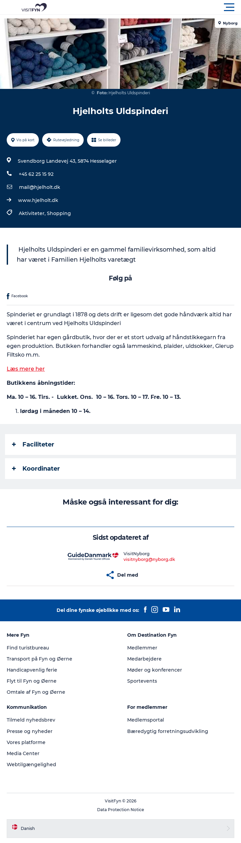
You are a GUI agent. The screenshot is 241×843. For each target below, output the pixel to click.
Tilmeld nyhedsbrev (31, 720)
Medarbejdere (144, 659)
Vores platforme (26, 742)
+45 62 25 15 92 (36, 174)
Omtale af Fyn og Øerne (36, 692)
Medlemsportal (145, 720)
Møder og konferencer (154, 670)
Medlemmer (142, 648)
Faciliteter (33, 444)
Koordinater (36, 468)
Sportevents (142, 681)
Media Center (23, 753)
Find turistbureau (28, 648)
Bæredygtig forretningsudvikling (167, 731)
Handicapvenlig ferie (32, 670)
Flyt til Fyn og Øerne (32, 681)
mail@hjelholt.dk (39, 187)
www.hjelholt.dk (38, 200)
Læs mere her (26, 369)
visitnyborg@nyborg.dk (149, 559)
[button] (150, 7)
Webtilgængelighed (31, 764)
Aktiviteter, (33, 213)
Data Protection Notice (120, 809)
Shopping (59, 213)
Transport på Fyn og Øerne (39, 659)
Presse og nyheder (30, 731)
